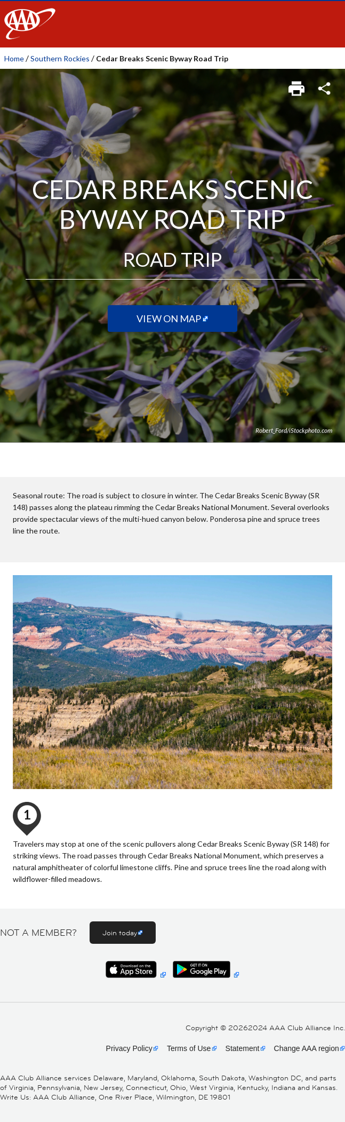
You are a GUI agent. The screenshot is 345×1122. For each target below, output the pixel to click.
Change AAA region (306, 1048)
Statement (243, 1048)
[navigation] (172, 23)
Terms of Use (189, 1048)
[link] (297, 85)
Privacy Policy (129, 1048)
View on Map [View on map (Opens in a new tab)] (169, 318)
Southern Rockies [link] (60, 58)
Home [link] (14, 58)
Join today (119, 932)
